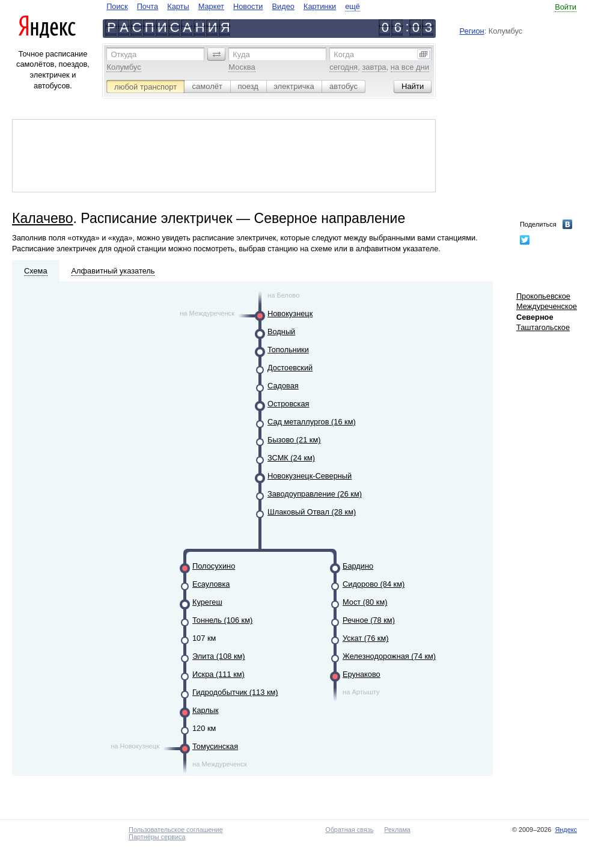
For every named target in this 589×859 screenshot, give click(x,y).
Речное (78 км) (369, 620)
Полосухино (213, 565)
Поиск (116, 6)
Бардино (358, 565)
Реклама (397, 829)
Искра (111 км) (218, 674)
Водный (281, 331)
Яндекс (566, 829)
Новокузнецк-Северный (309, 475)
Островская (288, 403)
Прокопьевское (543, 296)
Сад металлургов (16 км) (311, 421)
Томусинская (215, 746)
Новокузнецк (290, 313)
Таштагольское (543, 327)
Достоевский (290, 367)
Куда (241, 54)
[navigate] (233, 6)
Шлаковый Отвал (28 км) (311, 511)
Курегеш (207, 602)
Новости (248, 6)
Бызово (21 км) (293, 439)
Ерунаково (361, 674)
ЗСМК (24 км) (291, 457)
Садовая (283, 385)
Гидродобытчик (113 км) (235, 692)
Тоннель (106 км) (222, 620)
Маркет (211, 6)
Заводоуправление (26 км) (314, 493)
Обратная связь (349, 829)
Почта (148, 6)
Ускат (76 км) (366, 638)
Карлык (205, 710)
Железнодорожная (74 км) (389, 656)
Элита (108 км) (218, 656)
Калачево (42, 218)
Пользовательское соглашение (176, 829)
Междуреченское (546, 306)
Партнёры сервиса (157, 836)
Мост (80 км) (365, 602)
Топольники (288, 349)
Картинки (320, 6)
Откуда (123, 54)
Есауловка (211, 583)
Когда (344, 54)
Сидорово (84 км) (373, 583)
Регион (472, 30)
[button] (216, 54)
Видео (283, 6)
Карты (178, 6)
